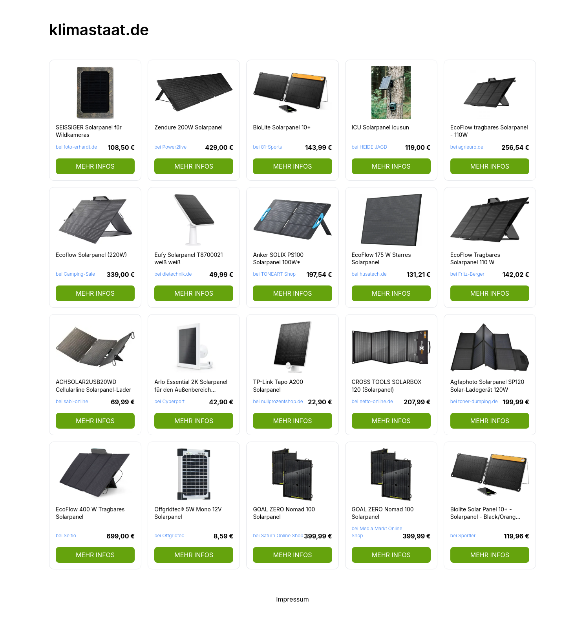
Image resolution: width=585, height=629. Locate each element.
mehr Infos (95, 166)
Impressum (292, 599)
